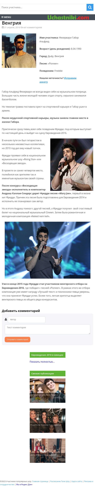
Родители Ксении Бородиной (45, 424)
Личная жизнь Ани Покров (44, 394)
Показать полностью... (42, 361)
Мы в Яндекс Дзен (24, 484)
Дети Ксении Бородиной (43, 454)
